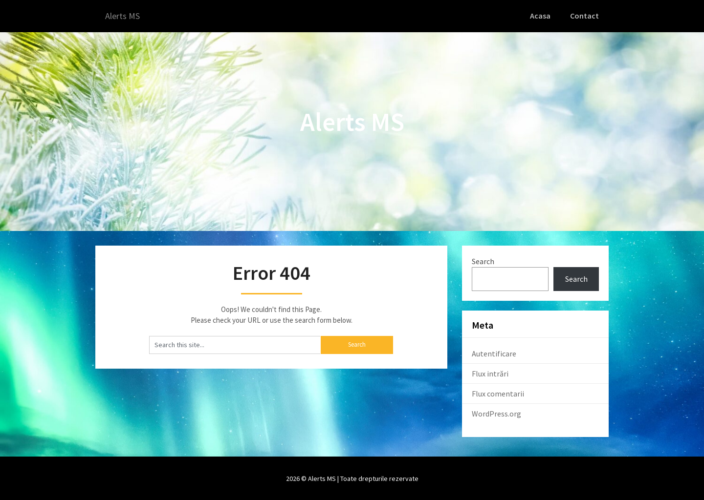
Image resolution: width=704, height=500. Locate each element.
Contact (585, 16)
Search (483, 260)
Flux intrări (490, 373)
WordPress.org (496, 413)
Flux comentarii (498, 393)
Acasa (542, 16)
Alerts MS (124, 16)
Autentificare (494, 353)
